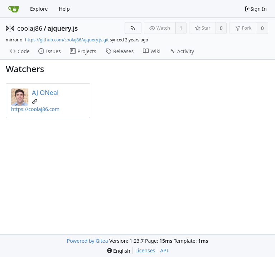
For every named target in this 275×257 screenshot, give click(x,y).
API (164, 250)
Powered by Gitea (87, 240)
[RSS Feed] (133, 28)
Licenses (145, 250)
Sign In (256, 8)
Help (64, 8)
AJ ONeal (45, 92)
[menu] (118, 250)
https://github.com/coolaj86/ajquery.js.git (67, 40)
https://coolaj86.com (35, 109)
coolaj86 (29, 28)
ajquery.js (63, 28)
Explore (39, 8)
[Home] (14, 8)
